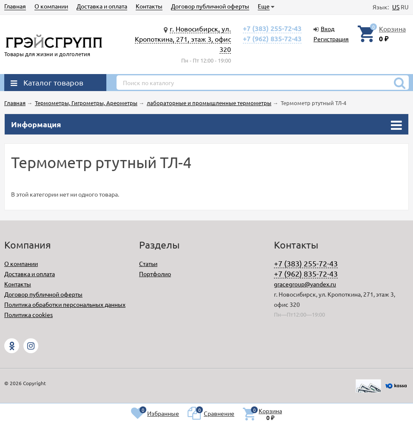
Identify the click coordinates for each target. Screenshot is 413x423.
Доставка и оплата (102, 6)
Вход (327, 28)
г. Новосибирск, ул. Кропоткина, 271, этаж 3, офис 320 (183, 38)
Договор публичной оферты (210, 6)
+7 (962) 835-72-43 (272, 38)
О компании (51, 6)
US (395, 7)
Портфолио (155, 273)
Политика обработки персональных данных (64, 304)
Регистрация (331, 39)
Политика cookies (28, 314)
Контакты (149, 6)
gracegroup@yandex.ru (305, 284)
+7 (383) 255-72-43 (272, 28)
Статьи (148, 263)
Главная (15, 6)
